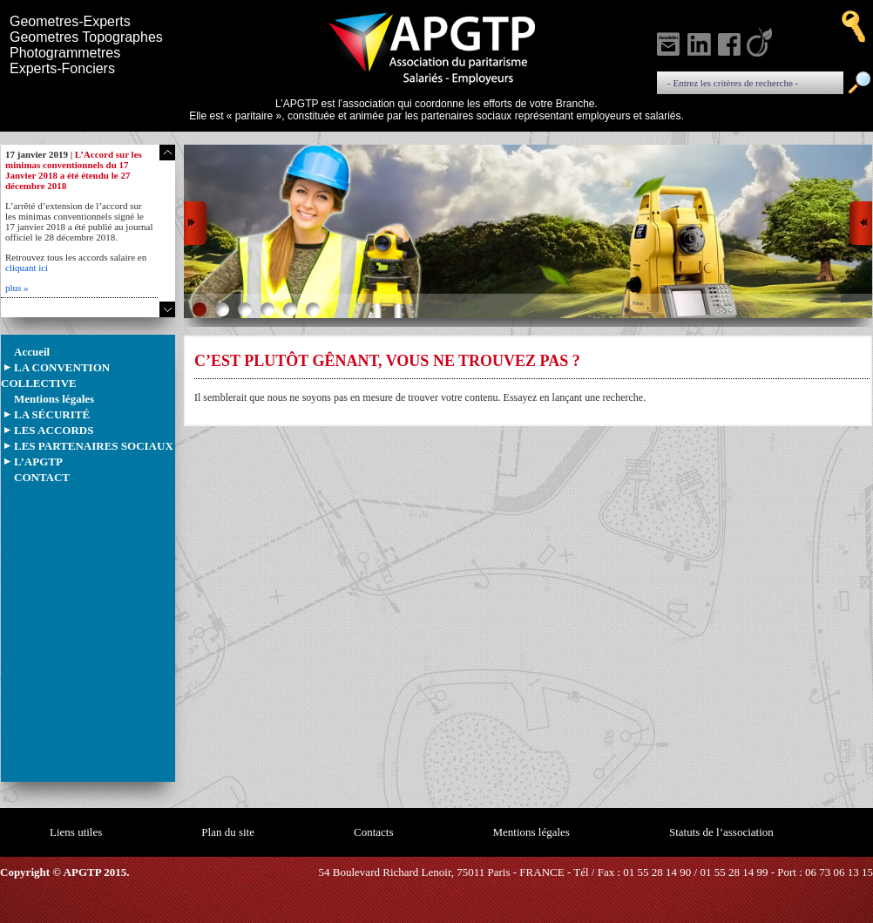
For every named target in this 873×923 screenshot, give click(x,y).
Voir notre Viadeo (762, 42)
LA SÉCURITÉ (52, 414)
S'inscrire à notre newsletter (670, 42)
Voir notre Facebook (731, 42)
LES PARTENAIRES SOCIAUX (93, 445)
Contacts (374, 831)
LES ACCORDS (53, 430)
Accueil (32, 351)
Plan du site (227, 831)
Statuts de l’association (721, 831)
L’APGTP (38, 461)
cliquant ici (26, 267)
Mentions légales (54, 398)
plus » (17, 287)
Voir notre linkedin (701, 42)
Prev (196, 226)
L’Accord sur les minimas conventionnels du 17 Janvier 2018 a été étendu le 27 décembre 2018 (73, 170)
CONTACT (42, 477)
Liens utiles (76, 831)
